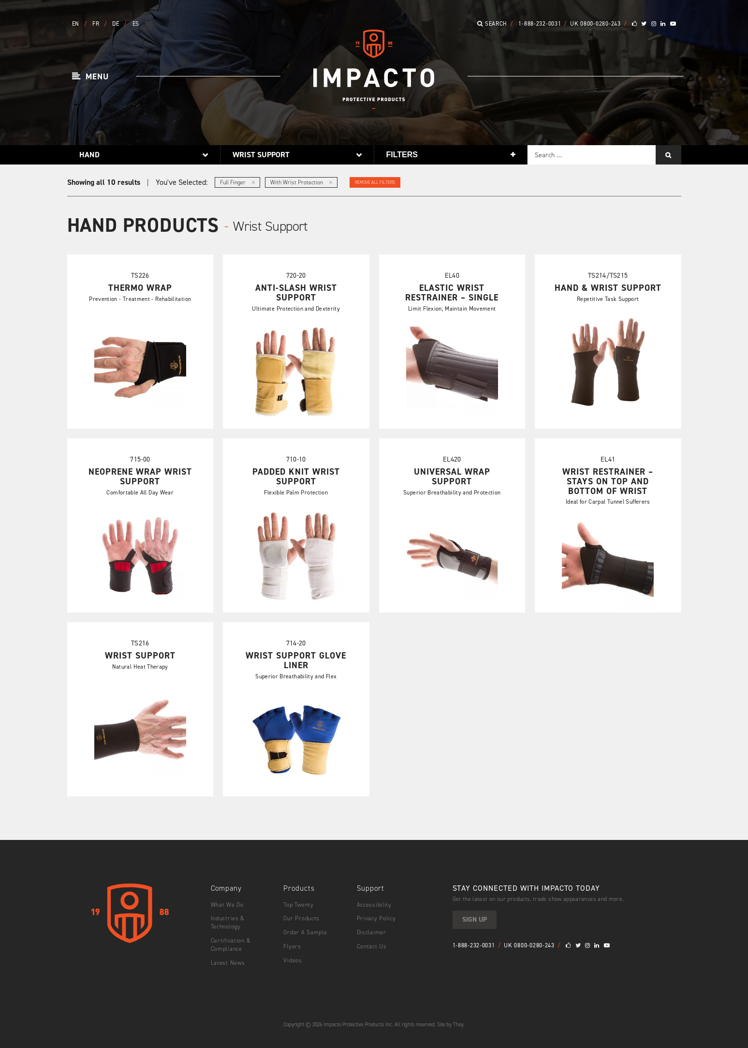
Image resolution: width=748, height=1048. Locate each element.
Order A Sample (305, 932)
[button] (90, 77)
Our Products (301, 918)
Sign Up (474, 919)
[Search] (668, 155)
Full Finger (237, 182)
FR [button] (96, 24)
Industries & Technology (228, 922)
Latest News (228, 963)
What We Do (227, 905)
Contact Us (372, 946)
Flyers (292, 946)
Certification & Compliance (231, 945)
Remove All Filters (375, 182)
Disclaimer (371, 932)
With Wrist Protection (301, 182)
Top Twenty (298, 905)
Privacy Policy (376, 918)
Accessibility (374, 905)
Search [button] (492, 24)
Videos (292, 960)
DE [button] (116, 24)
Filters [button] (402, 154)
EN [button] (76, 24)
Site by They (450, 1024)
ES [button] (135, 24)
